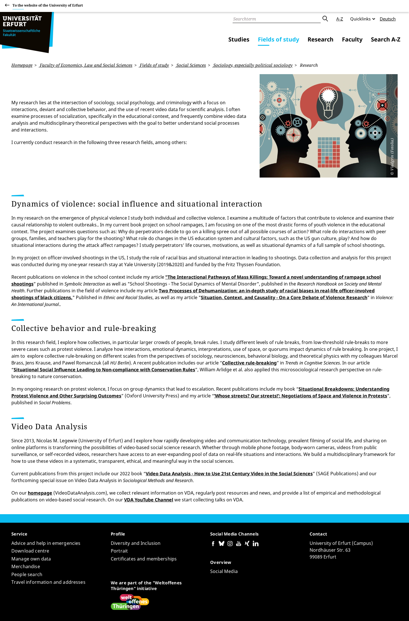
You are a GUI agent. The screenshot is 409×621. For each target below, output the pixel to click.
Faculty (352, 39)
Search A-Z (385, 39)
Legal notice (372, 609)
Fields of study (278, 39)
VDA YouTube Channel (148, 461)
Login (392, 609)
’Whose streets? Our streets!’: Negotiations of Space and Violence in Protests (300, 357)
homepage (40, 454)
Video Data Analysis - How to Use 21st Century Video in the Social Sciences (229, 435)
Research (320, 39)
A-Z (339, 19)
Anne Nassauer (78, 600)
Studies (238, 39)
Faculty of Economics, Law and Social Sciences (85, 65)
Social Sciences (190, 65)
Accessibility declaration (304, 609)
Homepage (21, 65)
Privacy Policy (343, 609)
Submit (325, 18)
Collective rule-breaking (249, 324)
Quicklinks (360, 19)
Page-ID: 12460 (110, 600)
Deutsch (388, 19)
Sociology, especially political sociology (252, 65)
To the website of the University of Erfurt (47, 6)
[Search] (277, 18)
